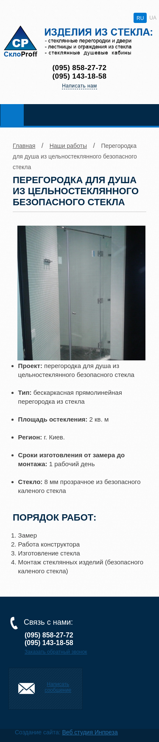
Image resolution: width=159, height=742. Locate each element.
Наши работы (68, 145)
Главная (24, 145)
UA (152, 18)
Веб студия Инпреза (89, 732)
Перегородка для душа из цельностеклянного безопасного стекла (75, 156)
